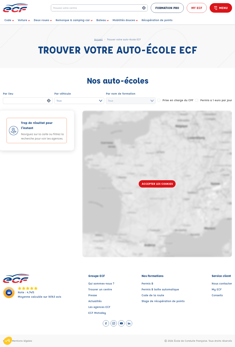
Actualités (95, 301)
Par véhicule (62, 93)
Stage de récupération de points (163, 301)
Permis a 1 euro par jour (216, 100)
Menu (221, 8)
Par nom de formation (120, 93)
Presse (92, 295)
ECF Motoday (97, 313)
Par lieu (8, 93)
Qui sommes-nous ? (101, 283)
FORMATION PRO (167, 8)
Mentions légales (22, 340)
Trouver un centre (100, 289)
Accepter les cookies (157, 184)
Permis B (147, 283)
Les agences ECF (99, 307)
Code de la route (153, 295)
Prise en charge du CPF (177, 100)
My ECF (196, 8)
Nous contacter (222, 283)
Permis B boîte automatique (160, 289)
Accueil (98, 39)
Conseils (217, 295)
